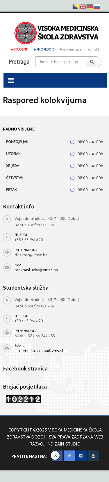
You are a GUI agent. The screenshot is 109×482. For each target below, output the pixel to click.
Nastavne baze (70, 49)
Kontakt (93, 49)
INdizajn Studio (64, 443)
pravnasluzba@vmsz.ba (36, 269)
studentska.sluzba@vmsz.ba (41, 350)
